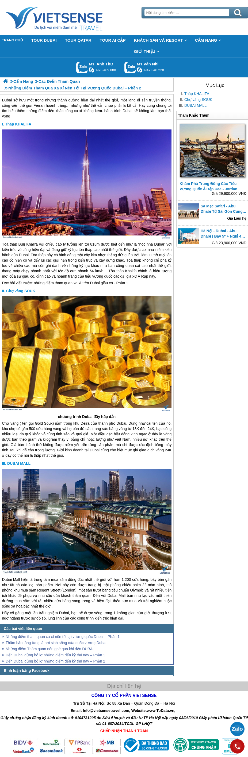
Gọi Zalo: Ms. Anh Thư (82, 67)
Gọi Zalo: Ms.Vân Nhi (130, 67)
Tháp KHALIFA (196, 94)
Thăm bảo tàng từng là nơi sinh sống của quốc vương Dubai (56, 643)
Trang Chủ (67, 17)
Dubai (159, 244)
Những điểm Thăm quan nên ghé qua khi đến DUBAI (50, 649)
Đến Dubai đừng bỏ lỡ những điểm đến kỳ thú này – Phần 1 (55, 655)
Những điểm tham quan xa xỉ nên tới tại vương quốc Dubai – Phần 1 (63, 636)
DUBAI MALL (195, 105)
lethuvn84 (91, 70)
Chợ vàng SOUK (198, 99)
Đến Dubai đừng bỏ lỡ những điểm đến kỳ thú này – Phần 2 (55, 661)
